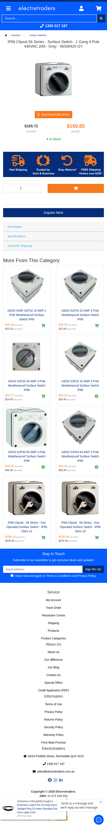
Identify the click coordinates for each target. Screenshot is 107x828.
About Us (54, 652)
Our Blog (53, 667)
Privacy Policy (87, 575)
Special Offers (53, 682)
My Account (53, 600)
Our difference (53, 659)
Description (15, 226)
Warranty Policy (53, 734)
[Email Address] (43, 569)
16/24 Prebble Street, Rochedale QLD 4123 (53, 756)
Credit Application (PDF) (53, 690)
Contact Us (53, 675)
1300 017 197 (53, 26)
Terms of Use (53, 704)
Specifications (16, 236)
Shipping (53, 623)
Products (53, 630)
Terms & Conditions (58, 575)
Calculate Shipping (20, 245)
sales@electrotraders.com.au (53, 771)
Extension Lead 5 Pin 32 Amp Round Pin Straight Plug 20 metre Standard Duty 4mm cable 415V (39, 809)
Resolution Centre (53, 615)
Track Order (53, 607)
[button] (53, 114)
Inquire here (53, 213)
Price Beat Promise (53, 742)
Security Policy (53, 727)
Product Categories (53, 638)
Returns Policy (53, 719)
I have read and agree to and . (54, 575)
